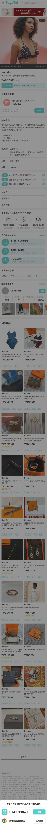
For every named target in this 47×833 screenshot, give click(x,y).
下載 (39, 812)
